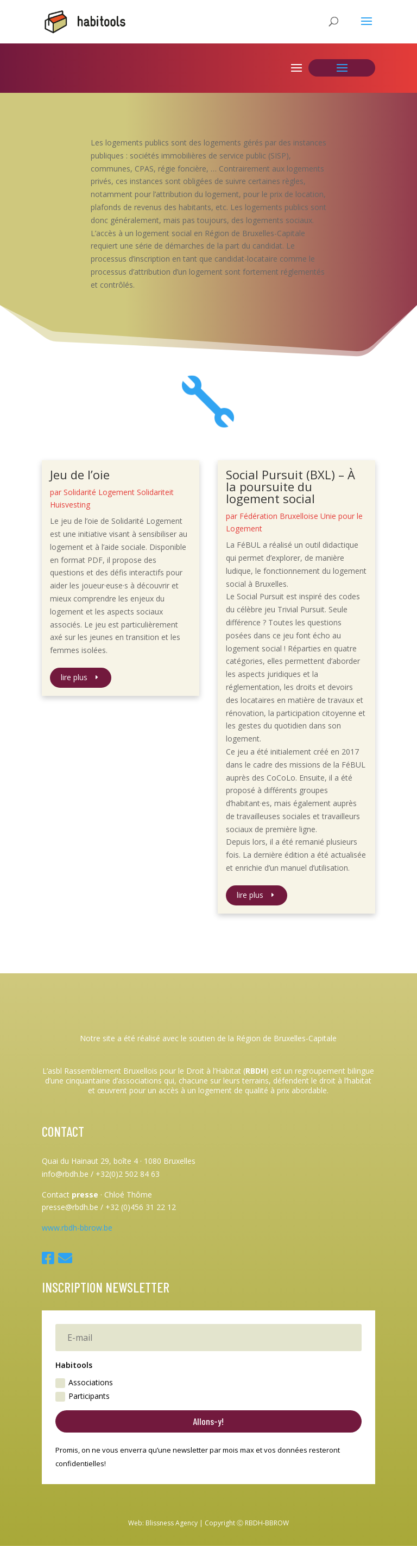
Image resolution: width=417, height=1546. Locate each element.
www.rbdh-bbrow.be (77, 1227)
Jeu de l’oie (80, 474)
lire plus (74, 677)
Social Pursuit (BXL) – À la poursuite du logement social (290, 486)
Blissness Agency (172, 1523)
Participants (82, 1396)
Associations (84, 1382)
